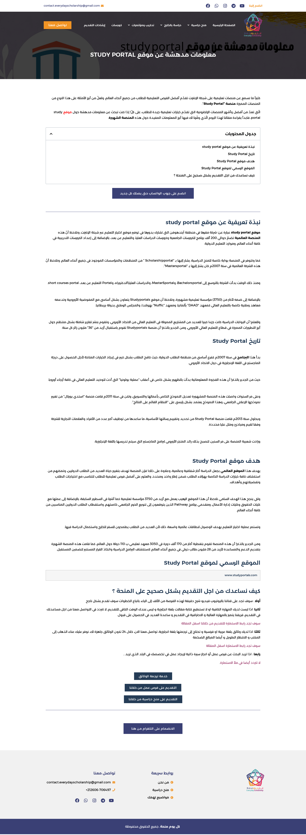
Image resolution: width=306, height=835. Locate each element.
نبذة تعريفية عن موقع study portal (228, 147)
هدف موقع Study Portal (236, 161)
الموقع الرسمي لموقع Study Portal (228, 168)
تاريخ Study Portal (241, 154)
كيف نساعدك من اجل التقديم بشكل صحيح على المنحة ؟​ (214, 175)
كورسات (116, 25)
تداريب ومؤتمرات (141, 25)
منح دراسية (197, 25)
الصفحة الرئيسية (224, 25)
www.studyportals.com (241, 575)
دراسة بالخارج (170, 25)
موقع (67, 112)
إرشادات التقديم (94, 25)
